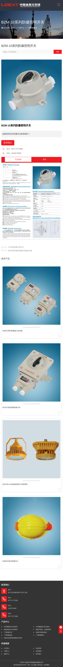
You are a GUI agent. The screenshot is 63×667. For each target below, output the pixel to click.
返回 (44, 159)
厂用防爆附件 (40, 635)
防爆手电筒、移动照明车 (43, 629)
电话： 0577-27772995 (13, 599)
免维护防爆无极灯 (41, 632)
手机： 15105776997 (12, 607)
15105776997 (16, 153)
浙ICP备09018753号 (20, 665)
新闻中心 (6, 654)
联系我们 (8, 143)
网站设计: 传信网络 (43, 665)
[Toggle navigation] (59, 4)
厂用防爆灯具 (8, 632)
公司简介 (6, 648)
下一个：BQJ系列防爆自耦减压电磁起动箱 (16, 251)
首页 (13, 28)
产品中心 (21, 28)
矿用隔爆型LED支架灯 (43, 627)
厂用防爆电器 (32, 28)
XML (28, 665)
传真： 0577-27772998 (13, 615)
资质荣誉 (38, 648)
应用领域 (38, 651)
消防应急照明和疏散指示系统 (13, 638)
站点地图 (34, 665)
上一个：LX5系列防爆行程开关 (12, 247)
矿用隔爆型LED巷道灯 (11, 627)
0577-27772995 (17, 149)
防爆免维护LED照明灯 (11, 629)
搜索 (57, 52)
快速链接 (5, 643)
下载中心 (6, 651)
